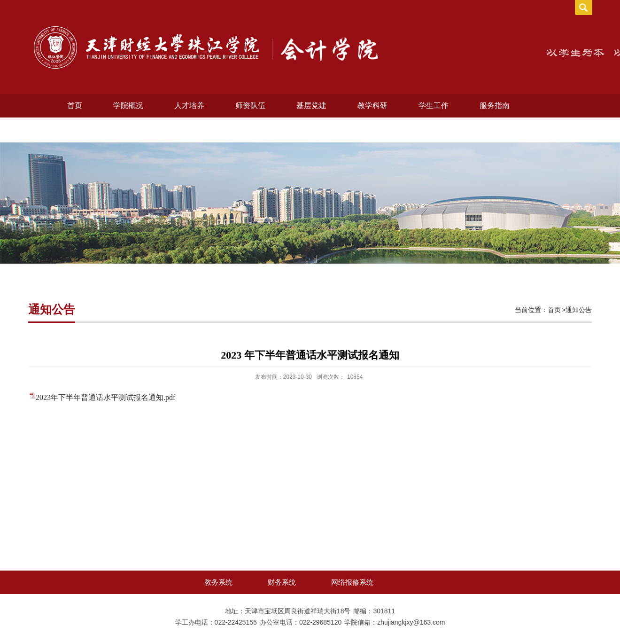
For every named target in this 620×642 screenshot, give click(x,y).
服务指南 (495, 106)
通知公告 (579, 309)
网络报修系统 (352, 582)
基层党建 (311, 106)
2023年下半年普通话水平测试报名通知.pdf (105, 397)
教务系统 (218, 582)
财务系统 (282, 582)
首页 (74, 106)
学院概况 (128, 106)
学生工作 (433, 106)
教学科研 (372, 106)
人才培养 (189, 106)
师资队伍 (250, 106)
